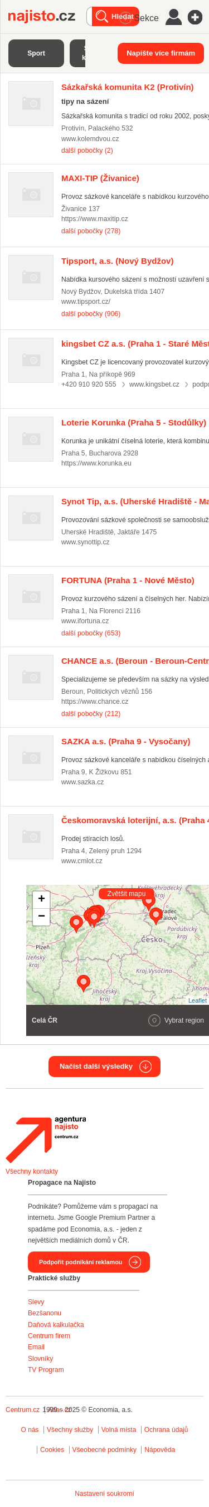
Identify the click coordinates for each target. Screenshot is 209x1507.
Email (36, 1347)
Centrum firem (49, 1336)
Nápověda (159, 1450)
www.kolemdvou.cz (90, 139)
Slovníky (40, 1359)
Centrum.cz (23, 1410)
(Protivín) (127, 87)
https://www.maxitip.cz (94, 219)
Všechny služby (71, 1430)
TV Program (46, 1370)
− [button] (41, 917)
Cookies (52, 1450)
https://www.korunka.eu (96, 463)
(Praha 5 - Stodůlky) (133, 422)
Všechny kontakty (32, 1171)
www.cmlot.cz (82, 861)
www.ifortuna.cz (85, 621)
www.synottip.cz (85, 542)
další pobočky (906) (90, 314)
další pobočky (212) (90, 714)
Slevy (36, 1302)
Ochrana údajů (166, 1430)
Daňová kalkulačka (56, 1325)
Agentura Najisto (46, 1140)
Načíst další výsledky (96, 1066)
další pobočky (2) (87, 150)
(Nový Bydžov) (117, 261)
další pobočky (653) (90, 633)
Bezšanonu (44, 1313)
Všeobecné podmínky (104, 1450)
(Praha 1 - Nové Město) (128, 580)
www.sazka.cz (82, 782)
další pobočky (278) (90, 231)
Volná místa (119, 1430)
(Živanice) (100, 178)
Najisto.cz (47, 16)
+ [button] (41, 900)
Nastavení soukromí (104, 1494)
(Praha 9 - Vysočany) (125, 741)
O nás (30, 1430)
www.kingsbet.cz (154, 384)
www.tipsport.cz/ (85, 302)
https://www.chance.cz (94, 701)
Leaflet (197, 1000)
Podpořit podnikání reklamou (80, 1262)
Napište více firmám (161, 53)
